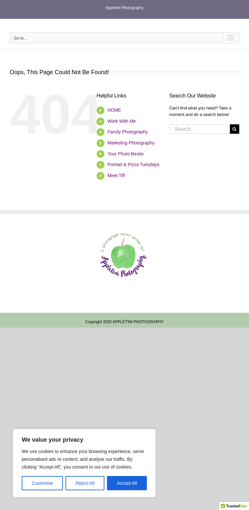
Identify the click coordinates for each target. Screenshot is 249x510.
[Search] (234, 129)
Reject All (85, 483)
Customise (42, 483)
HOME (114, 110)
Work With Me (121, 121)
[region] (84, 463)
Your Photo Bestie (125, 153)
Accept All (127, 483)
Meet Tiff (115, 175)
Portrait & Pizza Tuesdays (133, 164)
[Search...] (199, 129)
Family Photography (127, 131)
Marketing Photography (130, 142)
